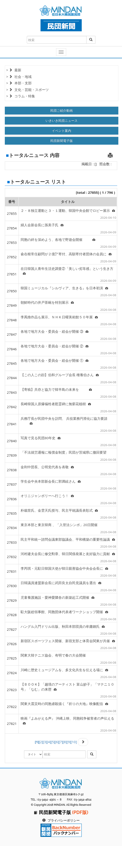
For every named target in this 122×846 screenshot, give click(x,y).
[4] (49, 742)
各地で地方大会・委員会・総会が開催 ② (54, 346)
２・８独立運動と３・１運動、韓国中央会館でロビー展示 (68, 210)
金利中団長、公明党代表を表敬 (47, 467)
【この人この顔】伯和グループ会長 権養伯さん (60, 374)
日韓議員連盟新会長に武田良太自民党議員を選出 (61, 582)
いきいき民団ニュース (62, 120)
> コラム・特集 (20, 96)
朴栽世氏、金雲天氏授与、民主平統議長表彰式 (59, 510)
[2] (41, 742)
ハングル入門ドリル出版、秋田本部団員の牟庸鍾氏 (63, 626)
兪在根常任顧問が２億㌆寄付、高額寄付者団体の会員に (66, 254)
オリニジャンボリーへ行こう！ (47, 495)
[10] (74, 742)
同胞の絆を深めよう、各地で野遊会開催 (58, 239)
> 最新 (13, 70)
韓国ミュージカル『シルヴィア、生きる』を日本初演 (64, 288)
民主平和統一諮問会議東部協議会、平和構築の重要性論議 (68, 539)
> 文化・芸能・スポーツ (27, 89)
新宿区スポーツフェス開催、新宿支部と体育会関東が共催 (68, 640)
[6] (57, 742)
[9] (69, 742)
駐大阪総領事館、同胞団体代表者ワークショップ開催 (64, 611)
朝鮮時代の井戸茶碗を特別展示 (47, 302)
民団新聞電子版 (61, 140)
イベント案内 (61, 130)
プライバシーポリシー (64, 820)
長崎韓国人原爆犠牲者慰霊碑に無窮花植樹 (56, 404)
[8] (65, 742)
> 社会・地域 (19, 76)
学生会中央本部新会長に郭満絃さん (51, 481)
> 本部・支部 (19, 83)
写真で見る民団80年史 (40, 438)
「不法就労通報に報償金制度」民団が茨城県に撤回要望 (63, 452)
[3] (45, 742)
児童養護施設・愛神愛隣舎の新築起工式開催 (57, 597)
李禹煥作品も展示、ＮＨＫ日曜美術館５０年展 (59, 317)
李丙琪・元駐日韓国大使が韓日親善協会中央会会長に (64, 568)
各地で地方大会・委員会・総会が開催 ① (54, 360)
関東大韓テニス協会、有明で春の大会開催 (53, 655)
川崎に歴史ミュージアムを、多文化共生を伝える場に (64, 670)
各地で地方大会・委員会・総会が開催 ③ (54, 331)
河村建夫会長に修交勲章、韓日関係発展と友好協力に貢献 (68, 553)
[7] (61, 742)
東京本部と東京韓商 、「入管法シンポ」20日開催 (59, 524)
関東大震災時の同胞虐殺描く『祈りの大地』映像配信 (64, 703)
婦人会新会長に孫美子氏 (42, 225)
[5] (53, 742)
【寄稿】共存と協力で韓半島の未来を (56, 389)
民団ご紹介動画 (61, 110)
